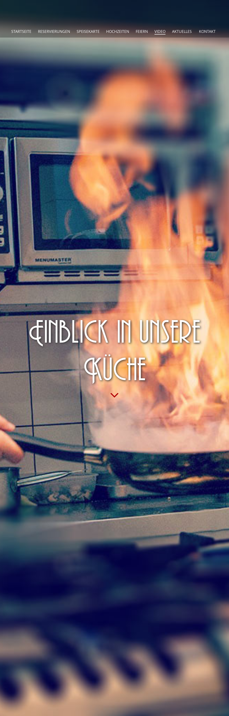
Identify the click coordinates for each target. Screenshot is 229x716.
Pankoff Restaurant (114, 12)
